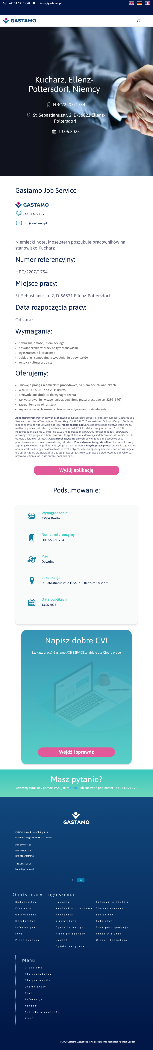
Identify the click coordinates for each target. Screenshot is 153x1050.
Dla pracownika (38, 980)
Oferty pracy (35, 986)
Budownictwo (26, 902)
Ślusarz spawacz (110, 908)
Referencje (34, 999)
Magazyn (63, 902)
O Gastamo (34, 967)
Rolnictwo (104, 921)
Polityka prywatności (43, 1012)
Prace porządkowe (71, 933)
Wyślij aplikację (76, 470)
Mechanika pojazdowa (74, 908)
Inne (19, 933)
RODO (29, 1018)
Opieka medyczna (70, 946)
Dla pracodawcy (38, 974)
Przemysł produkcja (112, 902)
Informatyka (25, 927)
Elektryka (23, 908)
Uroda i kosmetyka (112, 940)
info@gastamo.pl (35, 223)
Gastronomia (26, 914)
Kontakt (31, 1005)
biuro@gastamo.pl (24, 869)
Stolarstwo (105, 914)
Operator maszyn (70, 927)
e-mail (74, 788)
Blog (29, 993)
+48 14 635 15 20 (23, 863)
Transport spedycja (112, 927)
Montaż (62, 940)
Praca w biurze (108, 933)
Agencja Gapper (127, 1041)
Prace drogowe (27, 940)
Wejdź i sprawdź (76, 752)
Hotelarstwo (25, 921)
